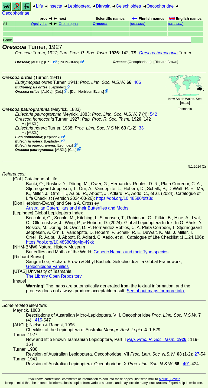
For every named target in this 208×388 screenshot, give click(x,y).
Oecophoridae (160, 6)
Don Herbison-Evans (87, 91)
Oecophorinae (16, 13)
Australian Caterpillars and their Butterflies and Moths (77, 208)
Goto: (97, 40)
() (137, 24)
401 (186, 364)
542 (153, 114)
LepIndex (57, 87)
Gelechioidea (128, 6)
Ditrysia (103, 6)
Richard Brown (165, 62)
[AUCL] (36, 62)
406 (137, 82)
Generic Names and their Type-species (131, 252)
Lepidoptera (79, 6)
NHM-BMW (69, 62)
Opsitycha (39, 24)
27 (196, 354)
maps (185, 103)
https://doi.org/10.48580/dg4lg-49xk (60, 242)
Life (39, 6)
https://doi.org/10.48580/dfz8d (125, 198)
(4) (120, 114)
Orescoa (100, 24)
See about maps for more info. (156, 290)
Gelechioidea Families (47, 266)
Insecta (55, 6)
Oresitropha (68, 24)
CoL (48, 62)
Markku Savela (169, 379)
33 (141, 128)
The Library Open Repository (54, 276)
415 (38, 320)
